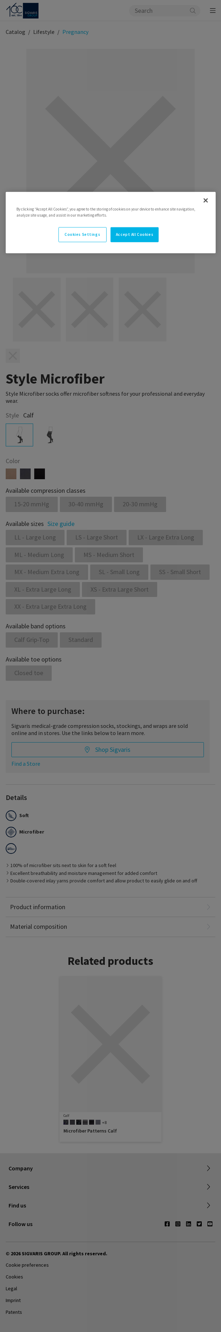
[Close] (206, 200)
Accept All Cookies (134, 234)
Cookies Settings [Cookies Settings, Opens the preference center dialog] (82, 234)
